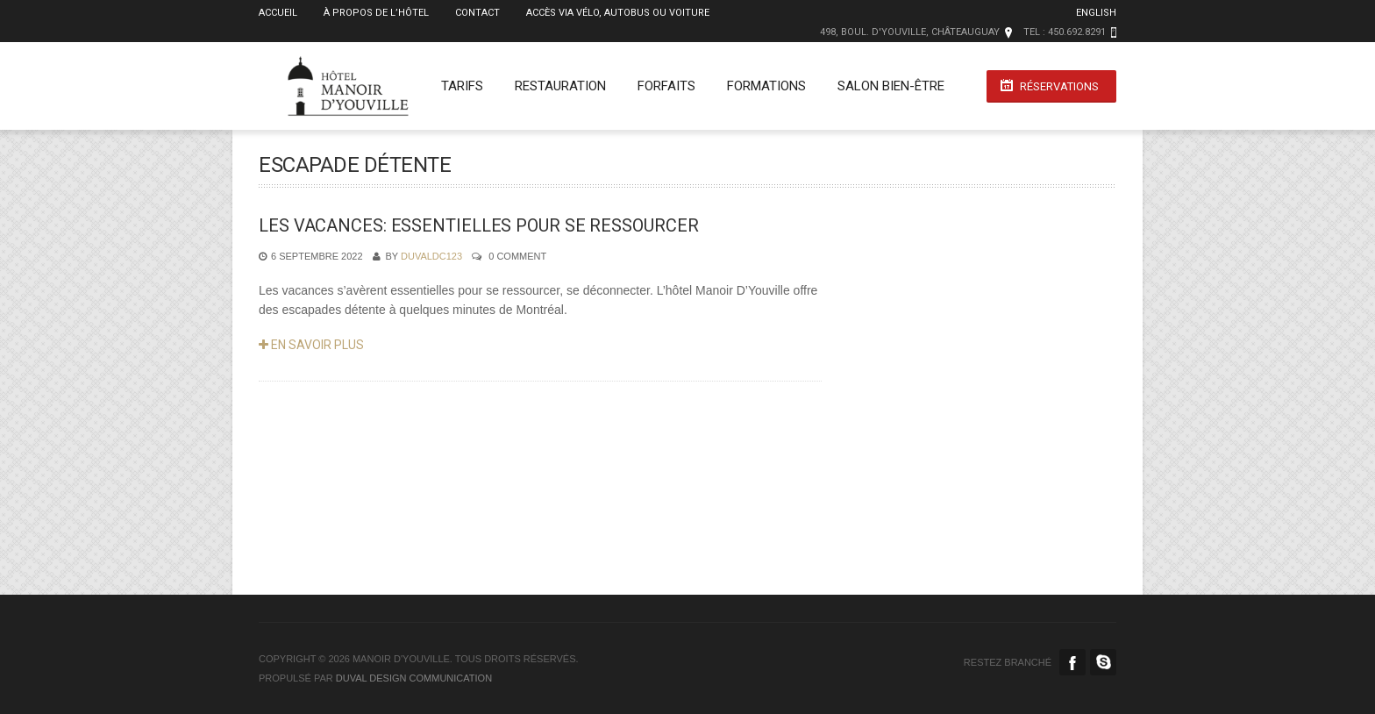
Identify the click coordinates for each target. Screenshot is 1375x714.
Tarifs (462, 86)
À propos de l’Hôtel (376, 12)
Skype (1103, 662)
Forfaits (666, 86)
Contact (477, 12)
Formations (766, 86)
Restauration (560, 86)
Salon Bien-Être (890, 86)
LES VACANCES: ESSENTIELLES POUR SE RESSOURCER (479, 225)
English (1096, 12)
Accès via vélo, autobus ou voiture (617, 12)
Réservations (1059, 86)
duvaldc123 (431, 256)
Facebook (1072, 662)
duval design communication (414, 678)
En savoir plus (311, 345)
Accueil (278, 12)
